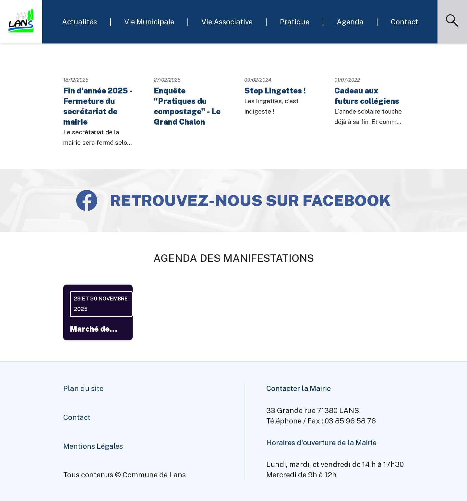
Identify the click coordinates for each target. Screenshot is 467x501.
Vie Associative (227, 22)
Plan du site (83, 388)
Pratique (294, 22)
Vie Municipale (149, 22)
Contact (404, 22)
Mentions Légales (93, 446)
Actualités (79, 22)
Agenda (350, 22)
